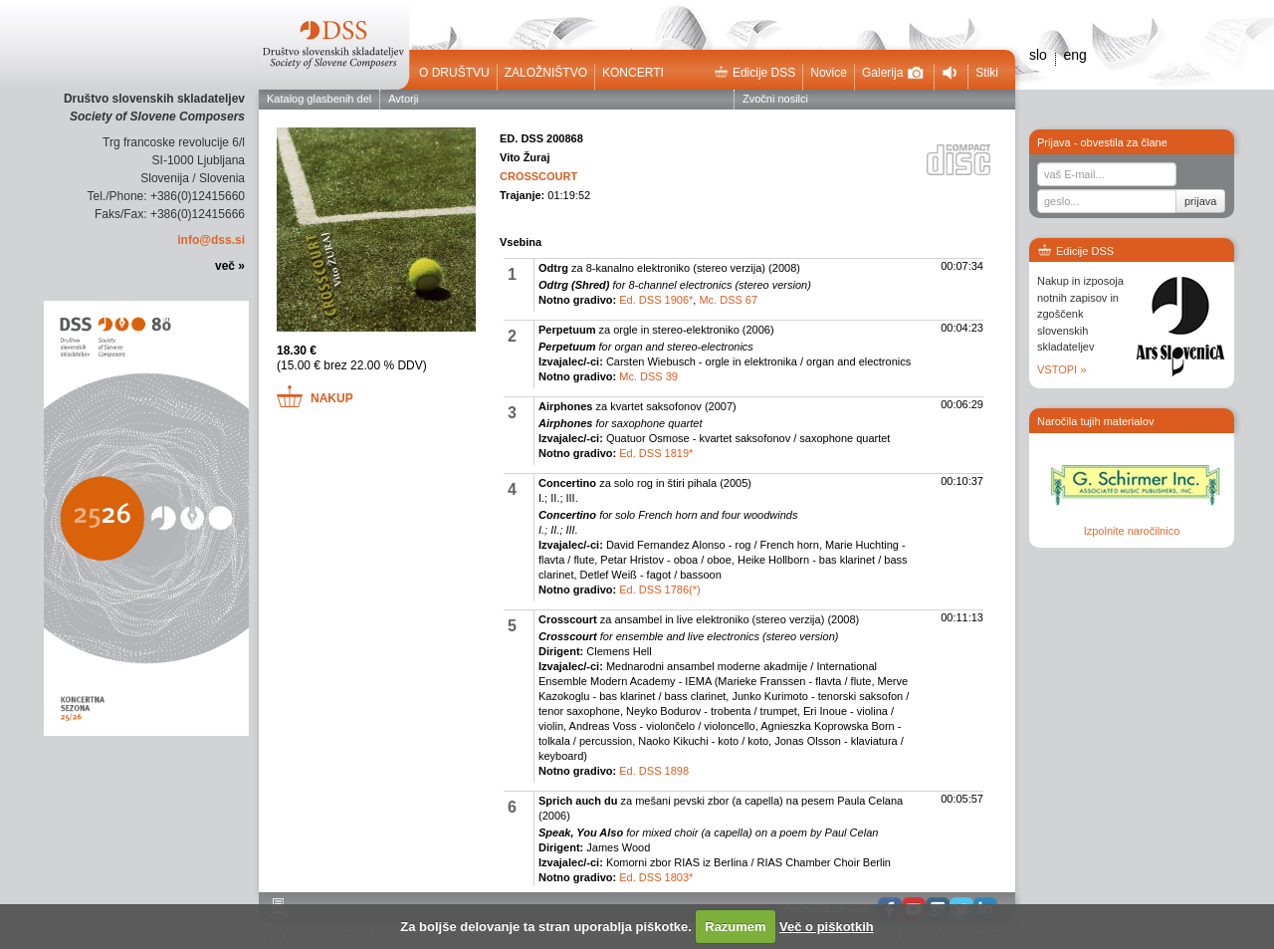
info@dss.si (211, 240)
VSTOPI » (1061, 369)
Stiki (986, 73)
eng (1074, 55)
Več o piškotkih (826, 926)
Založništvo (546, 73)
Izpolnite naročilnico (1132, 531)
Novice (828, 73)
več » (230, 266)
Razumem (735, 926)
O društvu (454, 73)
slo (1038, 55)
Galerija (893, 73)
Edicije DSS (754, 73)
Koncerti (633, 73)
